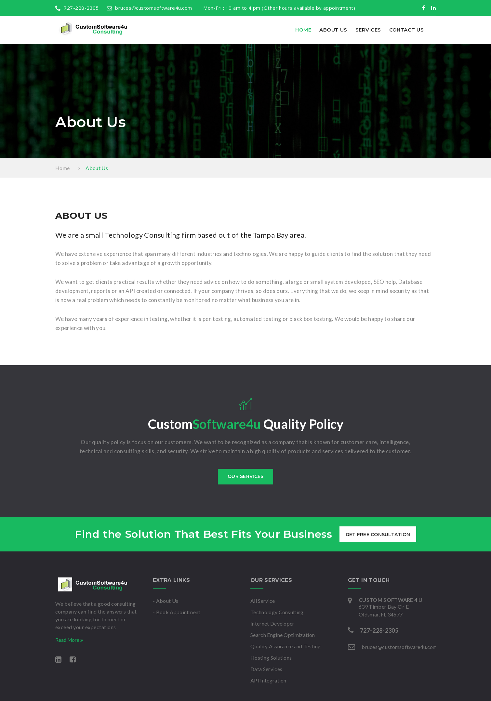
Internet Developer (272, 623)
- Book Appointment (177, 612)
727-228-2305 (77, 8)
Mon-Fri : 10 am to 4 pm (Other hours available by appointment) (277, 8)
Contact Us (406, 30)
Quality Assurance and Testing (285, 646)
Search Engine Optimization (282, 635)
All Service (262, 601)
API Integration (268, 680)
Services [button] (368, 30)
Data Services (266, 669)
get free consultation (378, 534)
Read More (69, 640)
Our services (245, 476)
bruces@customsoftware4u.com (149, 8)
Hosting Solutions (271, 658)
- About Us (165, 601)
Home (303, 30)
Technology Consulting (277, 612)
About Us (333, 30)
